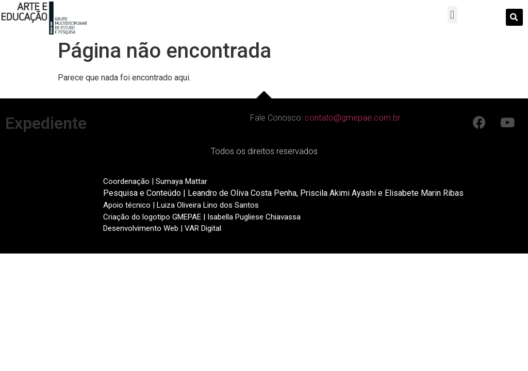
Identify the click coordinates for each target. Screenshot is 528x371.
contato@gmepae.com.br (352, 118)
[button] (452, 14)
